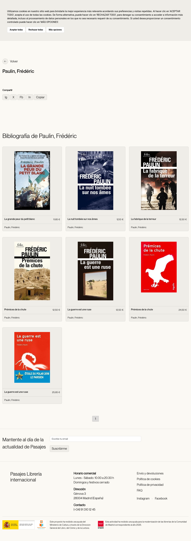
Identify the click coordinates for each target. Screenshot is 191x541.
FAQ (139, 490)
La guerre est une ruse (79, 309)
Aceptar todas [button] (16, 30)
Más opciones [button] (55, 30)
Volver (10, 62)
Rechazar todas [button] (36, 30)
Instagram (143, 498)
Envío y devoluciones (150, 473)
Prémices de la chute (15, 309)
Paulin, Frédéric (12, 227)
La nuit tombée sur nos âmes (83, 219)
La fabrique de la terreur (143, 219)
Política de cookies (148, 479)
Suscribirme (59, 448)
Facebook (161, 498)
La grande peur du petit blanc (19, 219)
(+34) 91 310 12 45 (84, 509)
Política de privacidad (150, 485)
